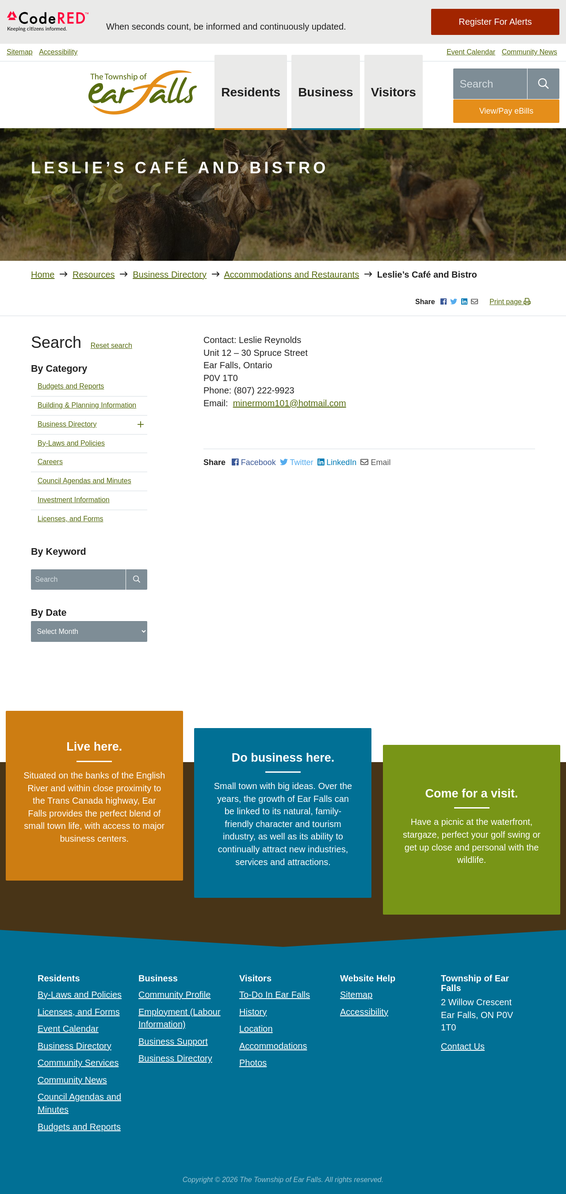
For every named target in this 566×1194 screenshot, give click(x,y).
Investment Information (74, 500)
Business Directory (170, 274)
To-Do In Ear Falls (274, 994)
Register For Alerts (495, 22)
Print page (510, 301)
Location (256, 1029)
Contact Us (463, 1046)
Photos (253, 1063)
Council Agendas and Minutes (84, 480)
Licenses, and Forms (70, 519)
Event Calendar (471, 52)
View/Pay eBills (506, 111)
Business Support (173, 1041)
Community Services (78, 1063)
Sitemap (20, 52)
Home (42, 274)
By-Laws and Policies (71, 443)
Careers (50, 461)
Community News (529, 52)
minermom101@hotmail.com (289, 403)
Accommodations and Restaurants (291, 274)
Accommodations (273, 1046)
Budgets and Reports (71, 386)
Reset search (111, 345)
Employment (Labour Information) (179, 1018)
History (253, 1012)
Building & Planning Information (87, 405)
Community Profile (174, 994)
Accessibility (58, 52)
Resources (94, 274)
